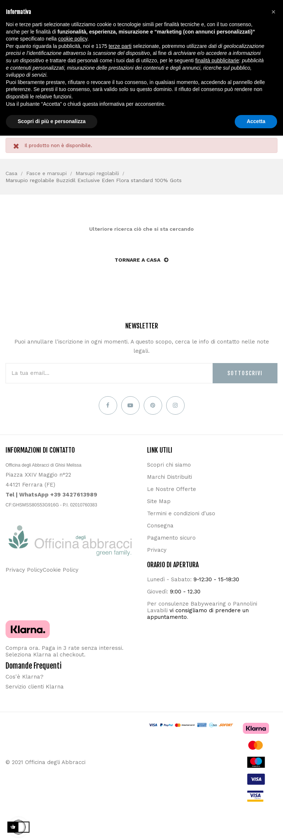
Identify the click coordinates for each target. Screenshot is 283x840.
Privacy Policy (24, 570)
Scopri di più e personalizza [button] (51, 121)
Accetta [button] (256, 121)
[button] (273, 12)
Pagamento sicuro (171, 537)
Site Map (159, 501)
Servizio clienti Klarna (35, 686)
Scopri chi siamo (169, 464)
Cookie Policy (60, 570)
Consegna (160, 525)
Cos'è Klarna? (24, 676)
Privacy (157, 550)
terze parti (120, 46)
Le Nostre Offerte (171, 489)
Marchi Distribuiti (169, 477)
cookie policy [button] (72, 39)
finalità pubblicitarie (217, 60)
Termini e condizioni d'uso (181, 513)
